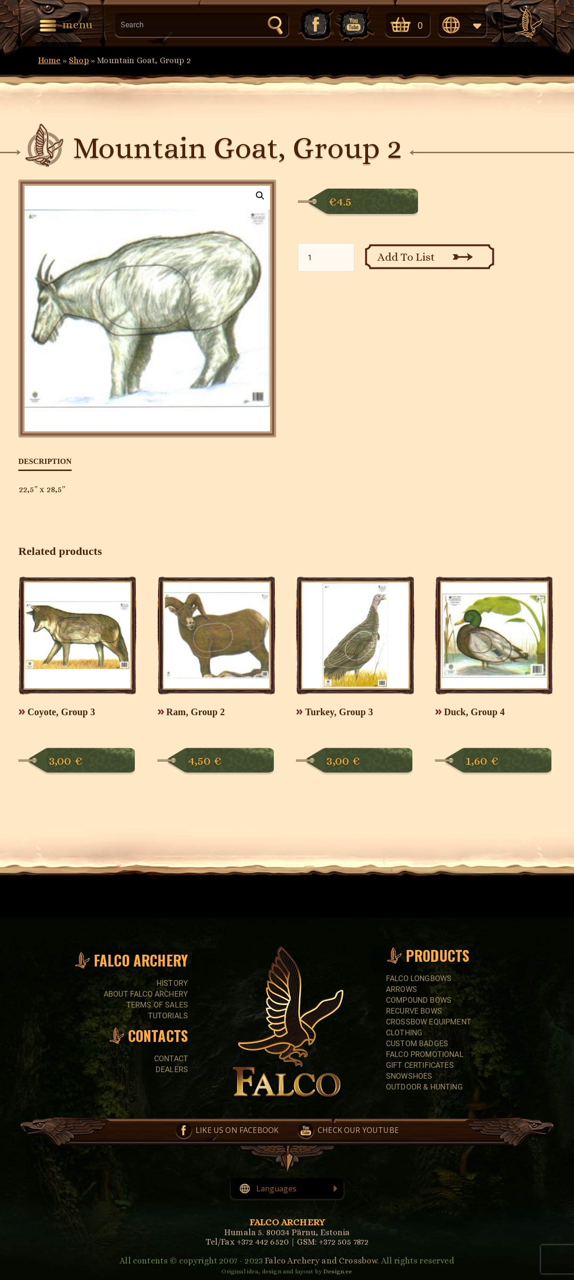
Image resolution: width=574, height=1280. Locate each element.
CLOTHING (404, 1032)
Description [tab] (45, 461)
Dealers (172, 1069)
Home (49, 60)
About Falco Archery (146, 994)
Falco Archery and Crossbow (321, 1260)
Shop (79, 60)
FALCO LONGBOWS (418, 978)
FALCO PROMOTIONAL (425, 1054)
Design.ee (337, 1271)
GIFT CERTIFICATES (420, 1065)
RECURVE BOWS (414, 1011)
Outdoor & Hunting (424, 1086)
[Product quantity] (326, 257)
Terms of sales (157, 1004)
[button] (260, 195)
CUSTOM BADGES (417, 1043)
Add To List (406, 257)
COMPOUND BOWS (418, 1000)
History (172, 983)
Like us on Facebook (314, 24)
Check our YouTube (354, 24)
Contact (171, 1058)
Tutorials (168, 1015)
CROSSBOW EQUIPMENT (428, 1021)
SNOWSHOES (409, 1076)
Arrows (401, 989)
